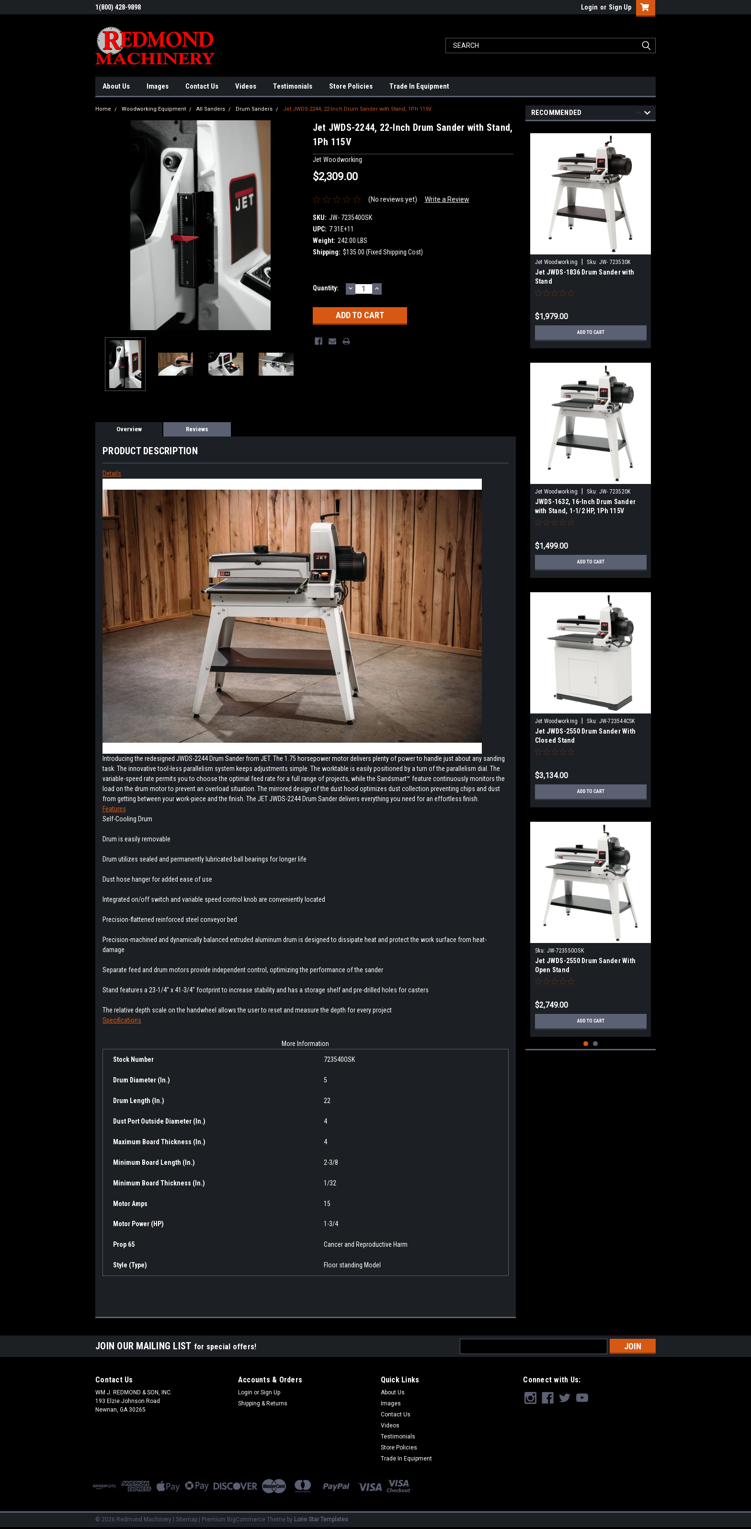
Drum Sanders (254, 109)
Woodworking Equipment (154, 109)
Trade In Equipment (419, 86)
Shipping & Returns (262, 1403)
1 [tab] (586, 1043)
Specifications (121, 1020)
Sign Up (620, 7)
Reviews (197, 429)
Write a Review (447, 199)
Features (114, 809)
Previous (638, 114)
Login (589, 7)
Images (158, 86)
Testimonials (292, 86)
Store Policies (351, 86)
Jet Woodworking (556, 262)
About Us (116, 86)
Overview (129, 429)
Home (103, 109)
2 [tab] (595, 1043)
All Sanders (210, 109)
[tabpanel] (590, 237)
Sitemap (186, 1519)
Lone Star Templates (321, 1519)
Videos (245, 86)
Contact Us (201, 86)
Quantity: (326, 288)
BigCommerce (246, 1519)
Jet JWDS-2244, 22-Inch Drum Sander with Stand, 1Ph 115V (357, 109)
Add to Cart (591, 332)
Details (111, 473)
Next (647, 114)
